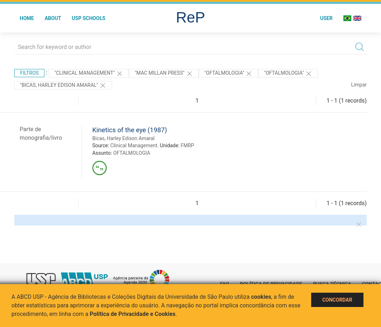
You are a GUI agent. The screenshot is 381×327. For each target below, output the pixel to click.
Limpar (359, 85)
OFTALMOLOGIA (131, 153)
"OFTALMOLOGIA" (228, 73)
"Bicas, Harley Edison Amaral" (63, 85)
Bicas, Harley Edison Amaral (123, 138)
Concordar (337, 300)
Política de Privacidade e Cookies (133, 314)
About (53, 18)
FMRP (187, 145)
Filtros (29, 73)
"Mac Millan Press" (164, 73)
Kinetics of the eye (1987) (129, 130)
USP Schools (89, 18)
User (326, 18)
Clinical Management (133, 145)
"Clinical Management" (88, 73)
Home (27, 18)
